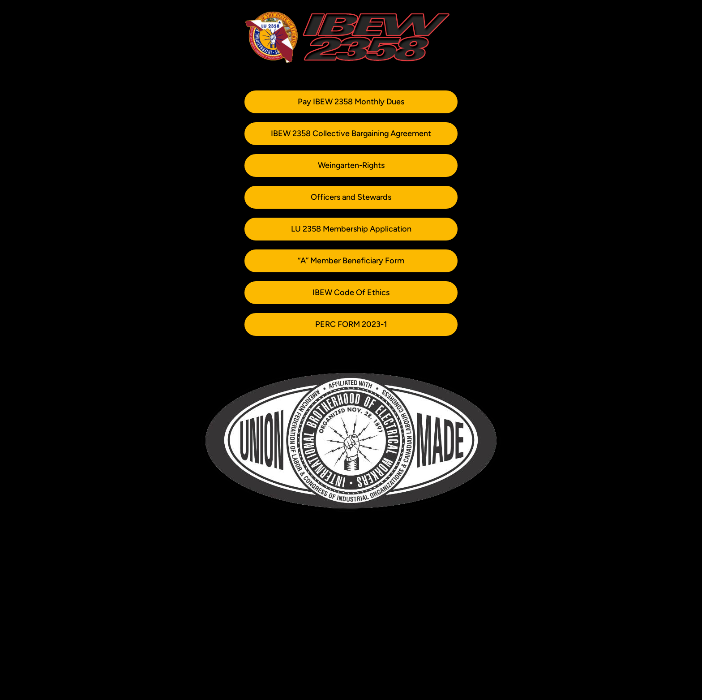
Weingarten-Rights (351, 165)
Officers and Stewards (351, 197)
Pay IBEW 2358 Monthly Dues (351, 102)
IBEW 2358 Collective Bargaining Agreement (351, 133)
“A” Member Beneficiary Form (351, 261)
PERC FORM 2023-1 (351, 324)
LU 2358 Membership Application (351, 229)
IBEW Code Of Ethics (351, 292)
